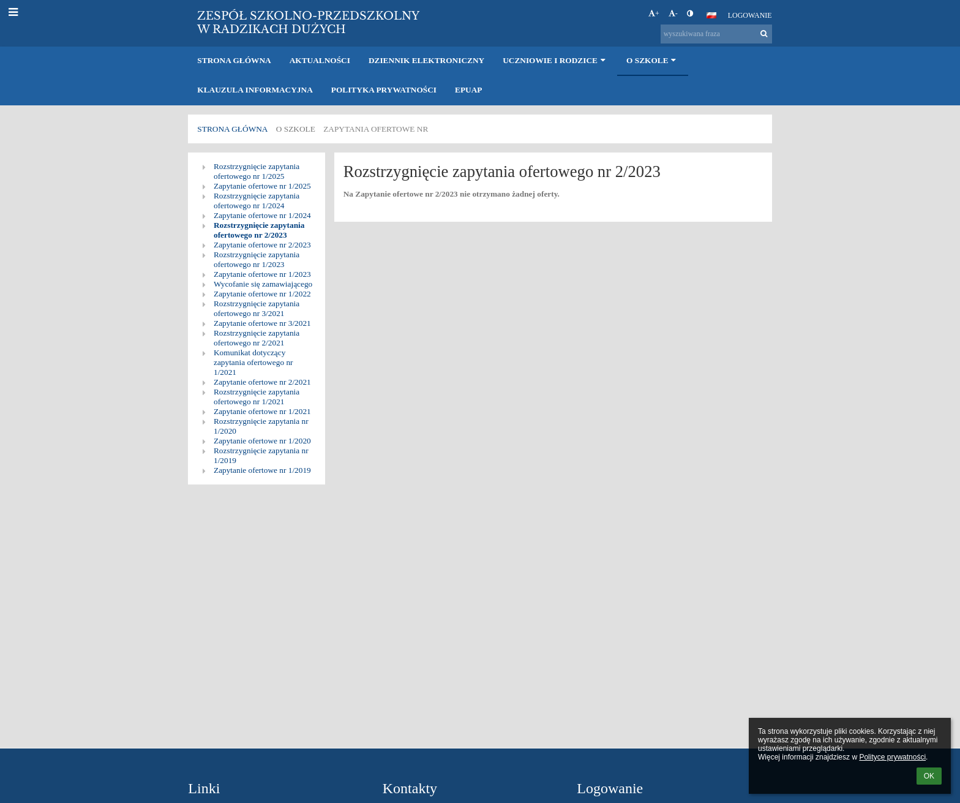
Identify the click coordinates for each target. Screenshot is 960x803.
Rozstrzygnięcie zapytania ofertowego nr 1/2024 (256, 200)
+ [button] (653, 13)
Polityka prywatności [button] (384, 89)
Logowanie (750, 15)
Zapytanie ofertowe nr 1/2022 (262, 293)
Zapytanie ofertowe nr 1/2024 (262, 215)
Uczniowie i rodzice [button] (555, 60)
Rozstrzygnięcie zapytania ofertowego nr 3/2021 (256, 308)
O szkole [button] (652, 60)
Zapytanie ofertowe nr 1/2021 (262, 411)
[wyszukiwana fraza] (716, 34)
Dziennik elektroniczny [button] (426, 60)
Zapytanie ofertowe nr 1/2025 (262, 185)
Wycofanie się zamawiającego (263, 283)
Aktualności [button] (320, 60)
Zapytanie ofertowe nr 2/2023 (262, 244)
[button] (711, 15)
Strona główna (232, 129)
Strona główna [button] (234, 60)
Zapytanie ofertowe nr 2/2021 (262, 381)
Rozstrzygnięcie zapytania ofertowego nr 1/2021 (256, 396)
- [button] (673, 13)
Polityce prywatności (892, 757)
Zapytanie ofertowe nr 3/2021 (262, 323)
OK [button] (929, 776)
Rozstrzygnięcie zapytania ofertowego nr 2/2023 (259, 230)
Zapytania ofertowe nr (375, 129)
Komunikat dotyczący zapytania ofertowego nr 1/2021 (253, 362)
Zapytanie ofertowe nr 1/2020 (262, 440)
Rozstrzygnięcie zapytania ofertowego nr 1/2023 (256, 259)
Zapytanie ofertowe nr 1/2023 (262, 274)
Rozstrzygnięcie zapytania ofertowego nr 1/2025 (256, 171)
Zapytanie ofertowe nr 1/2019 (262, 470)
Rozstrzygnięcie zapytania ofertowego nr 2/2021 (256, 337)
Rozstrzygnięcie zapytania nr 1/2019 (261, 455)
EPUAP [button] (468, 89)
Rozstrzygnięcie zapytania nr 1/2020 (261, 426)
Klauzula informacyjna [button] (254, 89)
